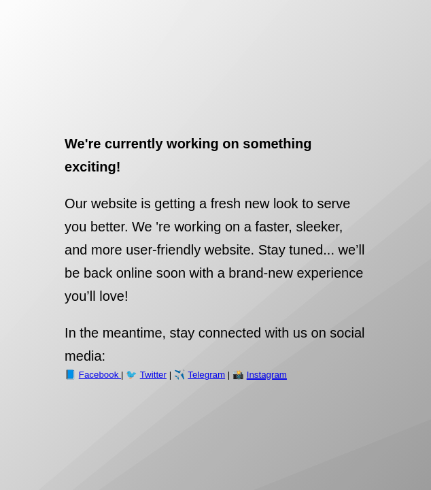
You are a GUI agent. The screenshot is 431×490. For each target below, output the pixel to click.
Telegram (206, 375)
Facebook (100, 375)
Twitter (153, 375)
